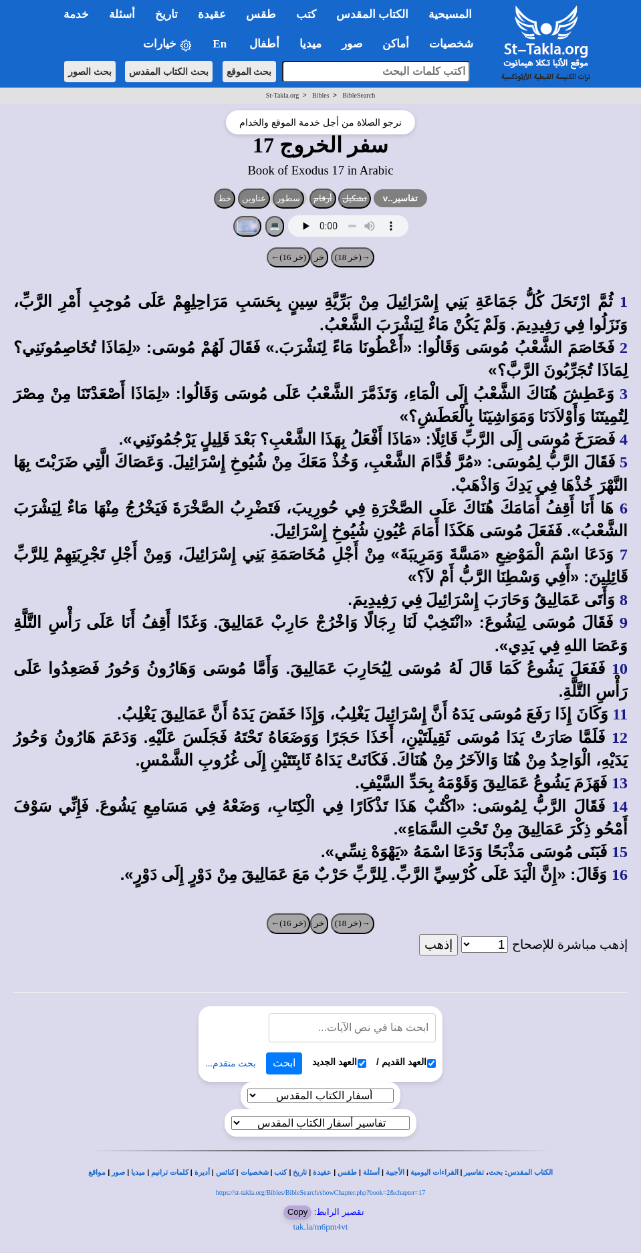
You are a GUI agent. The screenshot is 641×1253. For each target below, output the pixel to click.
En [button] (221, 43)
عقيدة (322, 1172)
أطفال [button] (264, 43)
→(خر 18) (352, 257)
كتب (280, 1172)
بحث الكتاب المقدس (169, 71)
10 (620, 668)
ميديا (138, 1172)
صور (118, 1172)
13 (620, 783)
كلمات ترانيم (169, 1172)
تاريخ (300, 1172)
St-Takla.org (282, 95)
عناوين (254, 198)
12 (620, 737)
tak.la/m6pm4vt (320, 1227)
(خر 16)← (288, 257)
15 (620, 852)
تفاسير (474, 1172)
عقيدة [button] (212, 14)
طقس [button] (261, 14)
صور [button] (352, 43)
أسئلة (371, 1172)
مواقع (97, 1172)
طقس (347, 1172)
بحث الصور (90, 71)
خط (224, 198)
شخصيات (255, 1172)
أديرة (202, 1172)
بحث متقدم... (230, 1063)
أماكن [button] (395, 43)
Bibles (321, 95)
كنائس (225, 1172)
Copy (297, 1212)
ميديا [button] (310, 43)
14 (620, 806)
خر (319, 257)
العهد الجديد (339, 1062)
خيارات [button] (168, 44)
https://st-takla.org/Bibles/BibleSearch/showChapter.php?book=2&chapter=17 (320, 1192)
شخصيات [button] (455, 43)
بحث (496, 1172)
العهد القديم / (406, 1062)
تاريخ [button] (166, 14)
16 (620, 874)
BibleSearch (358, 95)
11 (620, 714)
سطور (288, 198)
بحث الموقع (249, 71)
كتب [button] (306, 14)
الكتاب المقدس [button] (372, 14)
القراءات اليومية (434, 1172)
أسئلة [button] (122, 14)
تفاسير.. (400, 198)
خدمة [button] (76, 14)
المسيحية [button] (450, 14)
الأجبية (395, 1172)
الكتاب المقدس (530, 1172)
